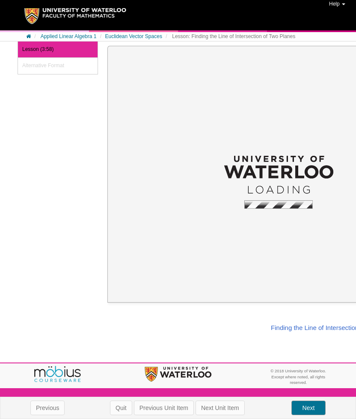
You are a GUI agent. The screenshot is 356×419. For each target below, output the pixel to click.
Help (337, 4)
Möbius (58, 374)
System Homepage (75, 19)
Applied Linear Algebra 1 (69, 36)
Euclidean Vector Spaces (133, 36)
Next (309, 407)
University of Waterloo (178, 374)
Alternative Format (43, 65)
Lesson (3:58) (37, 49)
